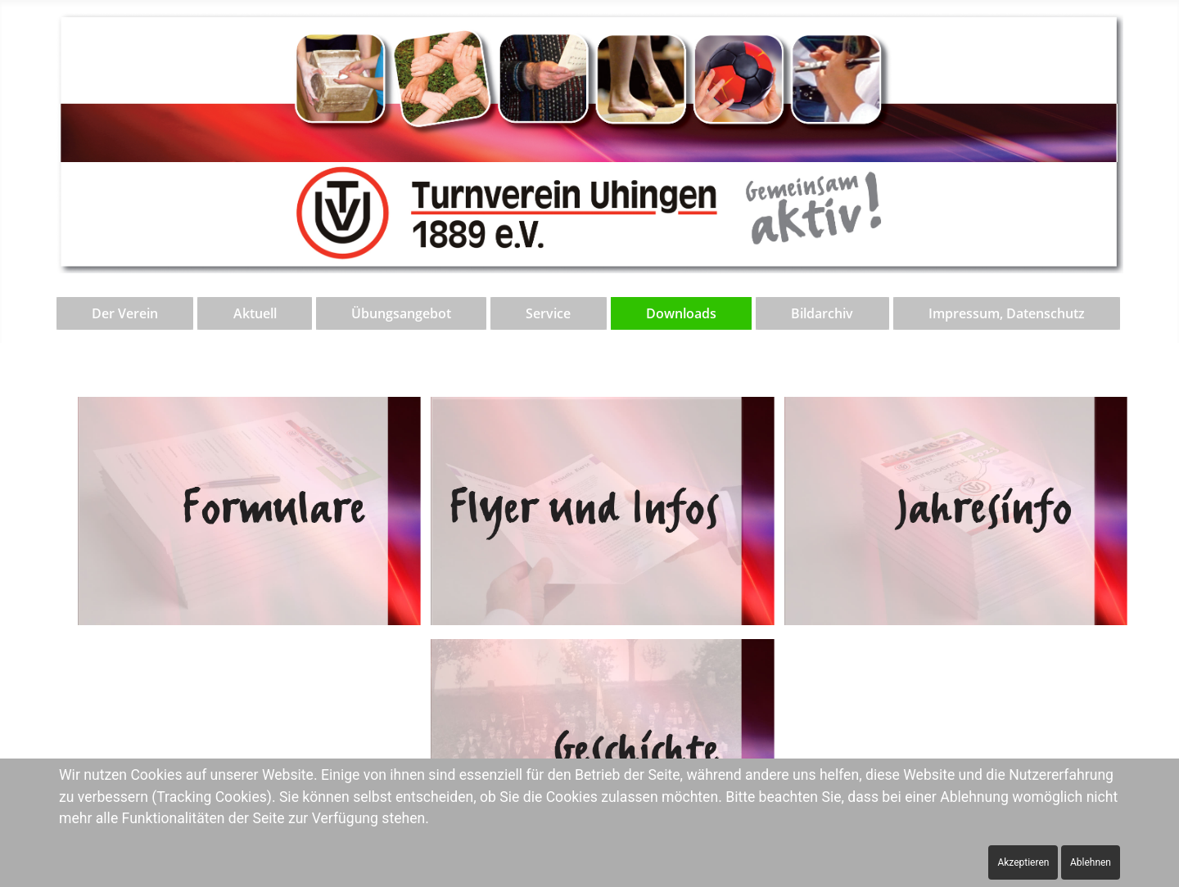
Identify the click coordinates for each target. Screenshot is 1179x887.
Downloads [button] (681, 313)
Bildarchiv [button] (822, 313)
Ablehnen (1090, 862)
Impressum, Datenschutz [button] (1006, 313)
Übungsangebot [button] (401, 313)
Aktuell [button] (255, 313)
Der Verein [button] (125, 313)
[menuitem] (126, 313)
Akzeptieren (1023, 862)
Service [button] (548, 313)
